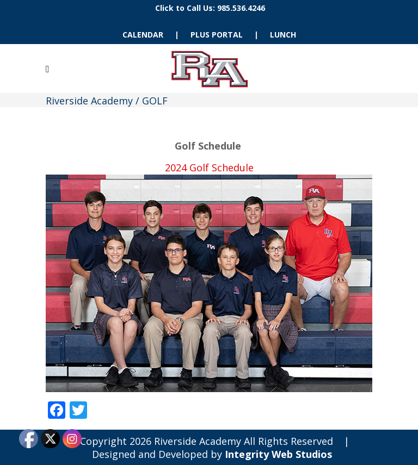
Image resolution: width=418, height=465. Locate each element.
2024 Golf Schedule (209, 167)
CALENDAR (142, 34)
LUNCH (283, 34)
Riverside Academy (89, 100)
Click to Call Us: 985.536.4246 (210, 8)
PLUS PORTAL (216, 34)
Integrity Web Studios (278, 454)
